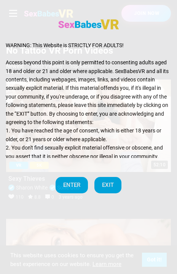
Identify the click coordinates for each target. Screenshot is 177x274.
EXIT (108, 185)
